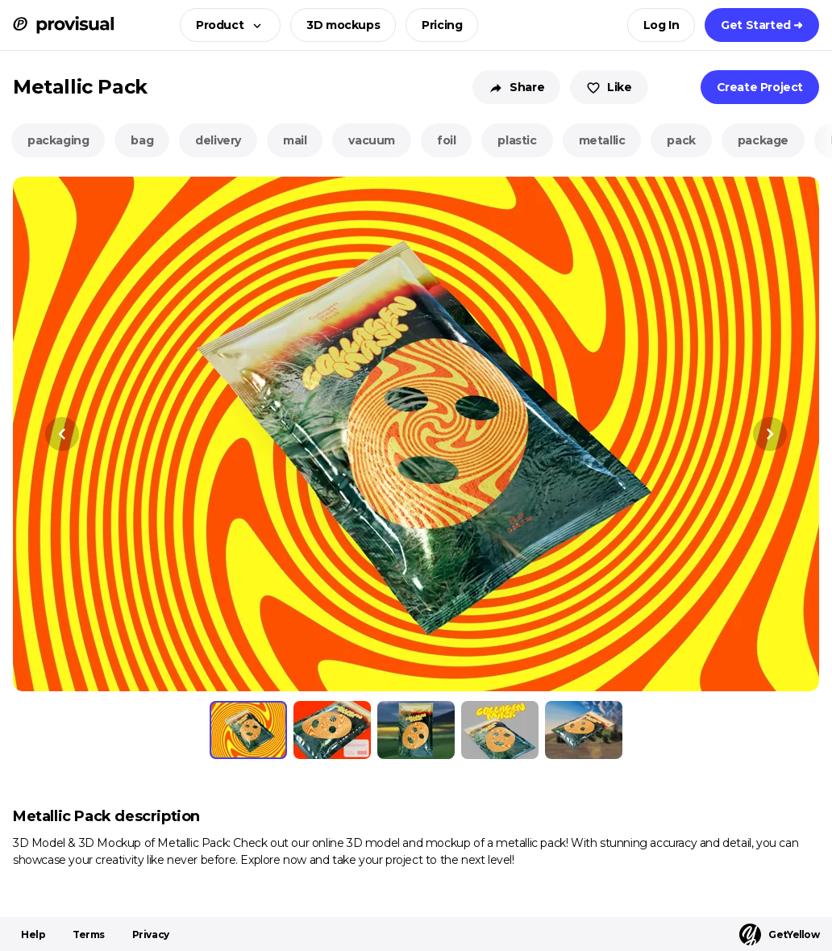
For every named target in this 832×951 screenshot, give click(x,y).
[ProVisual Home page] (63, 25)
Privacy (150, 934)
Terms (89, 934)
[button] (225, 25)
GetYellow (779, 934)
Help (33, 934)
